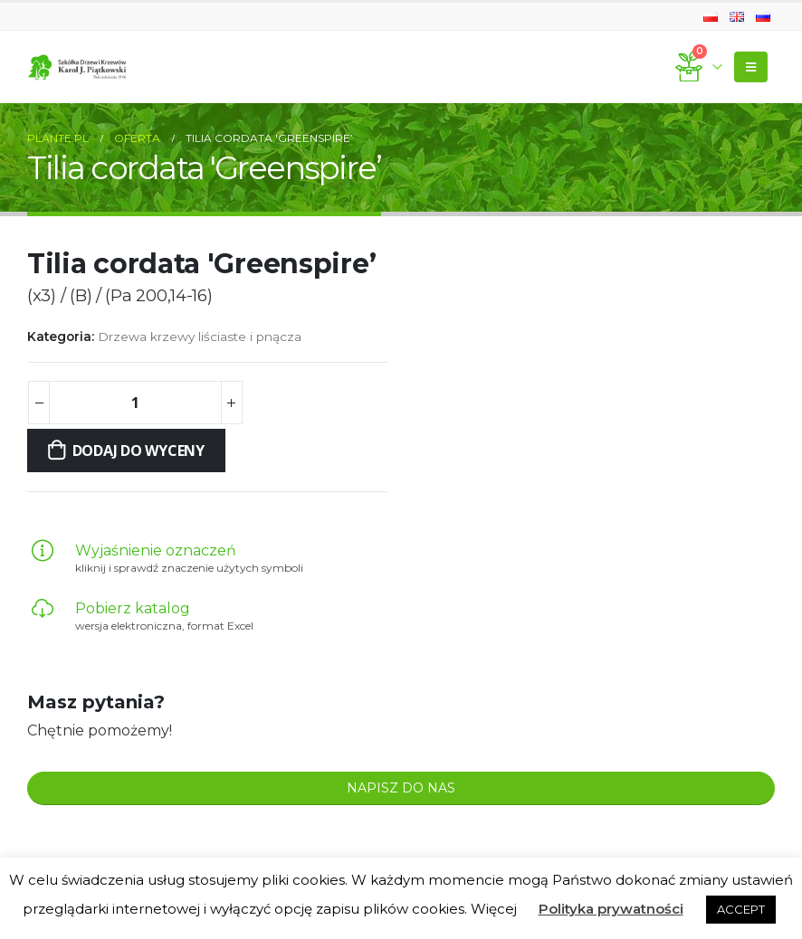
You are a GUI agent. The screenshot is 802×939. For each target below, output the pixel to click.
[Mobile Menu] (751, 67)
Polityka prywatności (611, 908)
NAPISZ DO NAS (401, 788)
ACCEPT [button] (741, 909)
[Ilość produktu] (135, 402)
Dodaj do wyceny (138, 450)
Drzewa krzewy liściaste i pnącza (199, 336)
